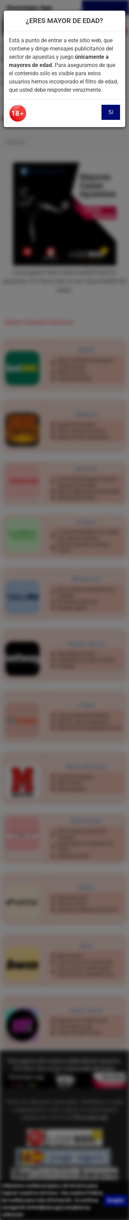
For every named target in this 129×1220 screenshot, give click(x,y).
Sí (110, 112)
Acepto (115, 1200)
